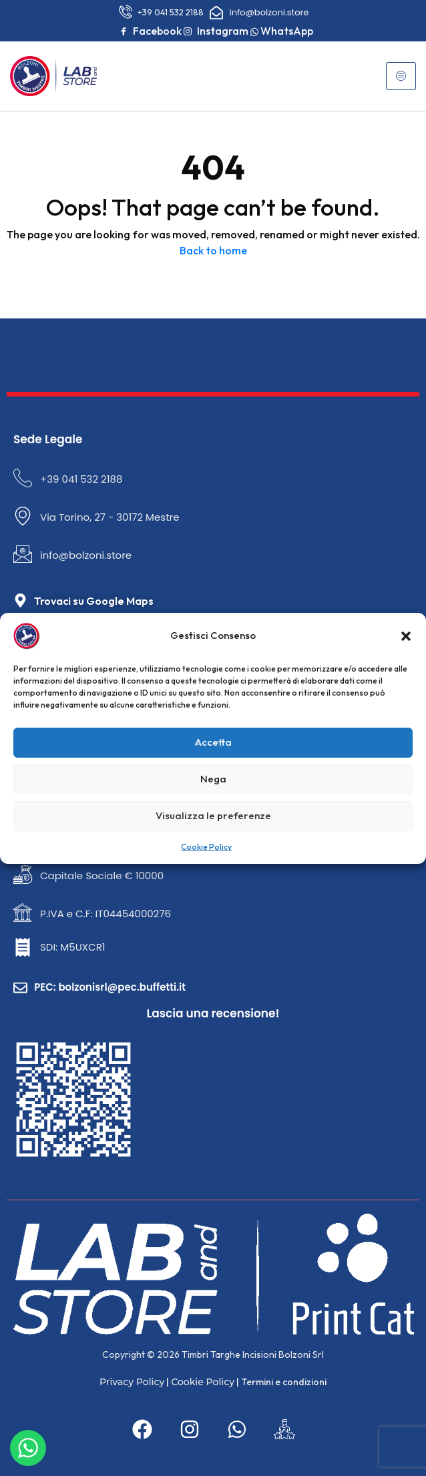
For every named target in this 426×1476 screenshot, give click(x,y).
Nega (213, 778)
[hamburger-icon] (401, 76)
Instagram (216, 31)
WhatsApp (281, 30)
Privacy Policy (131, 1382)
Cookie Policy (206, 847)
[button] (406, 636)
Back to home (213, 250)
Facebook (151, 31)
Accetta (213, 742)
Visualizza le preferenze (213, 815)
